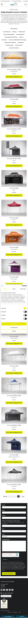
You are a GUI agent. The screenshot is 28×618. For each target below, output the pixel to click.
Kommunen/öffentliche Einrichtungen (17, 39)
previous (5, 496)
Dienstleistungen (10, 45)
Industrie (21, 37)
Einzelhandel (20, 42)
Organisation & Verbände (10, 42)
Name (3, 505)
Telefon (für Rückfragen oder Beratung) (11, 521)
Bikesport (14, 31)
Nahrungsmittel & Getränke (11, 37)
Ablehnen (14, 331)
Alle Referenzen (14, 28)
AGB (20, 612)
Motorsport (4, 39)
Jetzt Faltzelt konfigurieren (13, 76)
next (23, 496)
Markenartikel (22, 31)
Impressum (9, 612)
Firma (3, 510)
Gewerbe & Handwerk (14, 48)
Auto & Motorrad (7, 31)
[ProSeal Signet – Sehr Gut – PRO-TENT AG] (4, 602)
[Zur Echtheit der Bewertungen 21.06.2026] (4, 607)
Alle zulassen (14, 323)
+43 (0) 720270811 (7, 593)
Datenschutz (15, 612)
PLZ (3, 529)
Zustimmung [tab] (5, 288)
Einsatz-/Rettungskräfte (9, 34)
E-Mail (4, 515)
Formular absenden (8, 573)
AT (25, 4)
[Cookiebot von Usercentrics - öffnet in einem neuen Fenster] (22, 286)
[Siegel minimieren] (6, 600)
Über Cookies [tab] (23, 288)
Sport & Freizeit (18, 45)
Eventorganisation (20, 34)
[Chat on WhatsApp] (14, 596)
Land (3, 534)
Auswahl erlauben (14, 327)
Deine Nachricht (5, 539)
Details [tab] (14, 288)
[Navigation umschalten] (2, 4)
